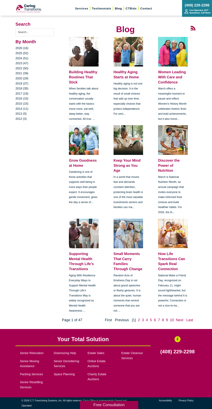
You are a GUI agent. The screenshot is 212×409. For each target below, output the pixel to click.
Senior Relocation (32, 353)
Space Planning (64, 374)
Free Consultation (109, 405)
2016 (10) (21, 98)
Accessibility (165, 400)
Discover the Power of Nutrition (169, 165)
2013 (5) (21, 113)
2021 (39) (21, 73)
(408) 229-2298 (177, 351)
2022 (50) (21, 68)
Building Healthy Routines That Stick (83, 77)
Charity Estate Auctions (96, 377)
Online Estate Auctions (96, 363)
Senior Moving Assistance (29, 363)
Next (179, 320)
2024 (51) (21, 58)
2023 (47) (21, 63)
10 (172, 320)
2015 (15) (21, 103)
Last (189, 320)
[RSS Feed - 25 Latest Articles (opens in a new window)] (193, 28)
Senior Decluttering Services (66, 363)
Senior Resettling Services (31, 384)
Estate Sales (95, 353)
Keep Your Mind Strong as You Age (127, 165)
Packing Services (31, 374)
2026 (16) (21, 48)
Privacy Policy (186, 400)
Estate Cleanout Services (132, 355)
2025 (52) (21, 53)
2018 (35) (21, 88)
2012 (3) (21, 118)
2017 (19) (21, 93)
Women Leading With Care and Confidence (172, 77)
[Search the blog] (34, 32)
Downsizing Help (65, 353)
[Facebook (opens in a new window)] (178, 339)
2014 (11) (21, 108)
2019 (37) (21, 83)
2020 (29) (21, 78)
